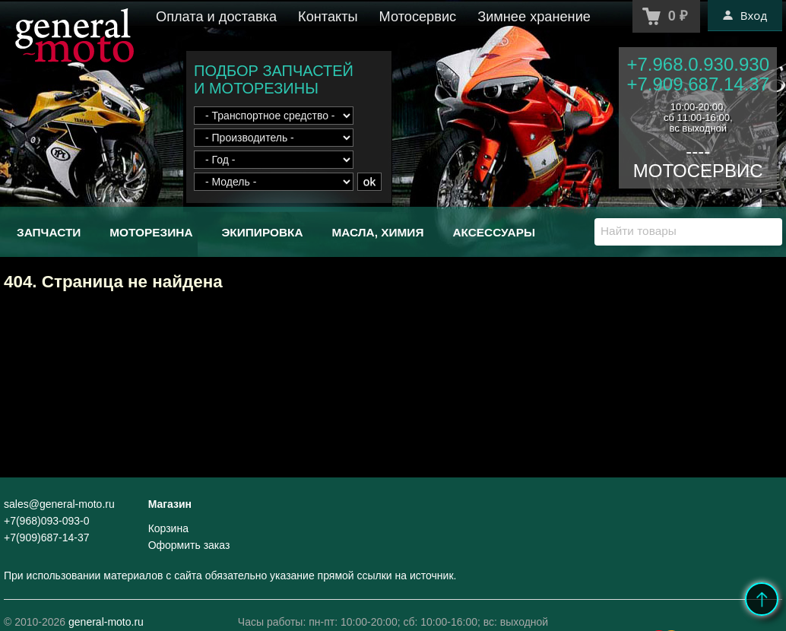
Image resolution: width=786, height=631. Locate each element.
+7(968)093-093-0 (46, 521)
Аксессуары (493, 232)
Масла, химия (377, 232)
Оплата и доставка (216, 16)
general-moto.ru (106, 622)
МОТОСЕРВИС (698, 170)
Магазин (170, 504)
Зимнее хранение (534, 16)
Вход (745, 15)
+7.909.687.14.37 (697, 84)
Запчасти (49, 232)
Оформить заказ (189, 545)
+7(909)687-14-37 (46, 537)
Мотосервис (418, 16)
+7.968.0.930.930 (697, 64)
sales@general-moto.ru (59, 504)
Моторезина (150, 232)
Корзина (168, 528)
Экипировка (262, 232)
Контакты (328, 16)
